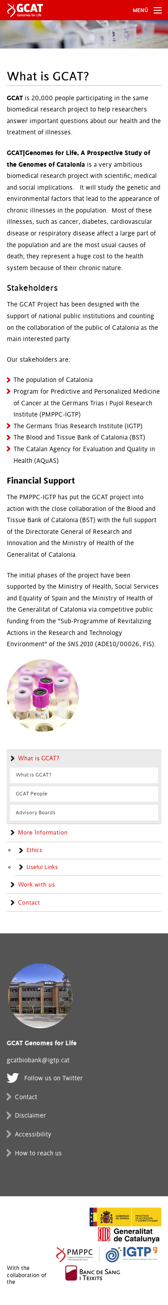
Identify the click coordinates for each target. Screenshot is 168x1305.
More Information (43, 833)
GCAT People (31, 793)
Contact (29, 903)
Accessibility (33, 1134)
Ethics (34, 850)
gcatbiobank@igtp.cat (38, 1060)
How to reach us (38, 1153)
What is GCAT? (38, 759)
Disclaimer (30, 1115)
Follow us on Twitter (53, 1078)
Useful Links (42, 867)
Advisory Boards (36, 812)
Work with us (36, 885)
